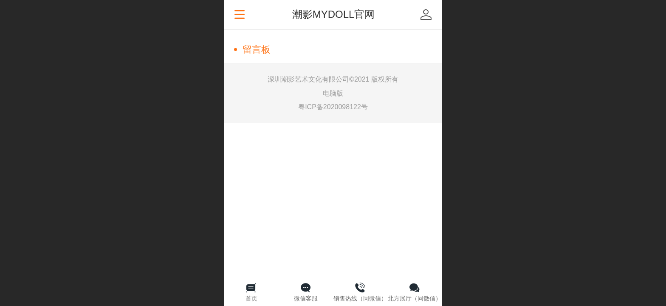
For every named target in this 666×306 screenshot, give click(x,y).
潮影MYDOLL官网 (333, 14)
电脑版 (333, 93)
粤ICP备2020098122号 (333, 106)
